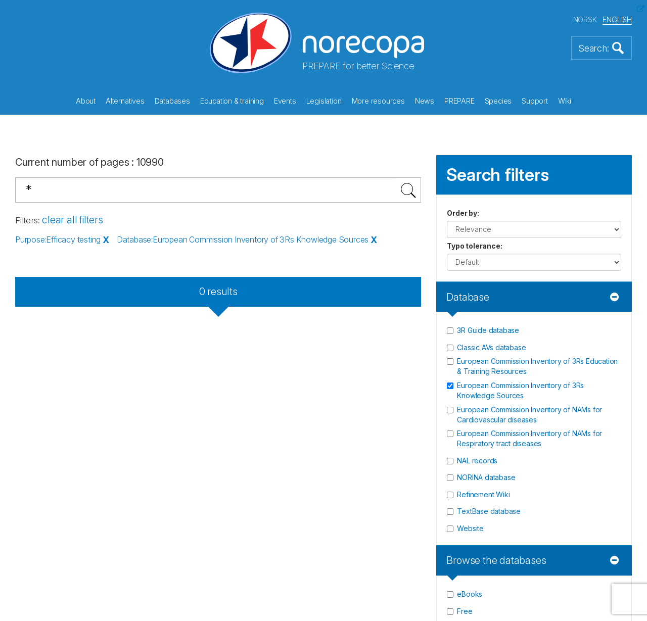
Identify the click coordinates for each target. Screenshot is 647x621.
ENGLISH (617, 19)
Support (535, 101)
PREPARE (459, 101)
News (424, 101)
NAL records (477, 460)
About (86, 101)
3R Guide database (488, 330)
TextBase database (489, 511)
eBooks (469, 594)
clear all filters (72, 220)
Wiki (564, 101)
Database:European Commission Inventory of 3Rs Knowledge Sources (242, 239)
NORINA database (486, 477)
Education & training (232, 101)
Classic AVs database (491, 347)
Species (498, 101)
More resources (378, 101)
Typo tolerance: (474, 246)
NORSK (585, 19)
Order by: (463, 213)
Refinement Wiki (483, 494)
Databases (172, 101)
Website (470, 528)
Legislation (324, 101)
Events (285, 101)
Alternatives (125, 101)
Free (464, 611)
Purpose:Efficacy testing (58, 239)
